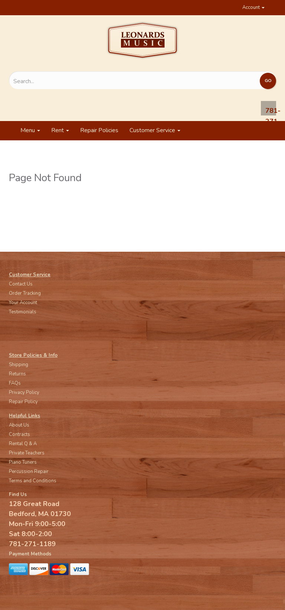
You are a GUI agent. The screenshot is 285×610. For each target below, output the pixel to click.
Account (253, 7)
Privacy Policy (24, 392)
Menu (30, 130)
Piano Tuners (23, 462)
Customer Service (155, 130)
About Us (19, 425)
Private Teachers (27, 453)
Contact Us (21, 284)
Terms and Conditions (32, 480)
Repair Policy (23, 401)
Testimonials (22, 312)
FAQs (15, 383)
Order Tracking (25, 293)
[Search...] (102, 81)
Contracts (19, 434)
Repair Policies (99, 130)
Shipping (18, 364)
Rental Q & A (23, 443)
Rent (60, 130)
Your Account (23, 302)
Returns (17, 374)
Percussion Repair (29, 471)
